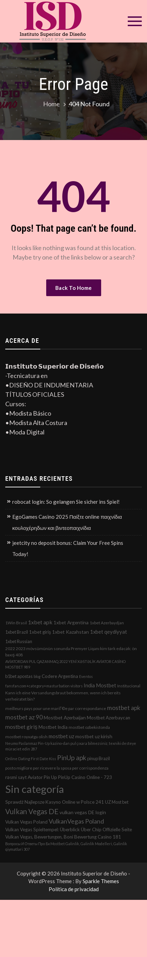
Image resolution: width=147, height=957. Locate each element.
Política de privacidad (74, 889)
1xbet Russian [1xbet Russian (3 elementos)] (18, 641)
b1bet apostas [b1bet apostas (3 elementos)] (19, 676)
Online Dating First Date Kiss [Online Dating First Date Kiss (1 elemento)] (30, 758)
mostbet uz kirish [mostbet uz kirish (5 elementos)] (93, 736)
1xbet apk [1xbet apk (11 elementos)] (40, 622)
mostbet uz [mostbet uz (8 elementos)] (61, 736)
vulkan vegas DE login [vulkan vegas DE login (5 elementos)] (82, 812)
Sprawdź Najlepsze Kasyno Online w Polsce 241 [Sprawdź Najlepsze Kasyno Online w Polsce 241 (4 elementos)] (54, 802)
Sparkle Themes (101, 881)
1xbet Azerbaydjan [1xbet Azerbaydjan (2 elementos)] (107, 622)
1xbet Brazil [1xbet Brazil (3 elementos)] (16, 632)
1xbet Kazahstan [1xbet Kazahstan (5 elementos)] (70, 632)
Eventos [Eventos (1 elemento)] (86, 676)
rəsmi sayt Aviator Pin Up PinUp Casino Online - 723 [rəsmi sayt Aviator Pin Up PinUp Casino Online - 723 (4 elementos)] (58, 777)
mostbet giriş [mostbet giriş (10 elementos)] (21, 727)
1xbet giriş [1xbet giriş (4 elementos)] (40, 632)
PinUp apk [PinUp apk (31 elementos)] (71, 758)
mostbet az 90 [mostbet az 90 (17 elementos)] (24, 717)
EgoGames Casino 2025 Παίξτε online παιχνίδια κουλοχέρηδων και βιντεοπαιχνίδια (67, 522)
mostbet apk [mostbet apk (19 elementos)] (123, 707)
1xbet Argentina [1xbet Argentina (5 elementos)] (71, 622)
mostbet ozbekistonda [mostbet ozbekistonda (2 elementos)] (89, 727)
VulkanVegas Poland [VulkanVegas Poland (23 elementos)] (76, 821)
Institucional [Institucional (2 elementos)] (128, 685)
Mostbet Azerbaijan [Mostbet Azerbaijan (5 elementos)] (65, 717)
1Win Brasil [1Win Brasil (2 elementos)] (16, 622)
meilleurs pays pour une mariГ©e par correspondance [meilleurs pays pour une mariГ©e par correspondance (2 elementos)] (55, 708)
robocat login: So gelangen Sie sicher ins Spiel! (66, 502)
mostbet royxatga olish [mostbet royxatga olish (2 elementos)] (26, 736)
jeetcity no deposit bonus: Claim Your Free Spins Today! (67, 548)
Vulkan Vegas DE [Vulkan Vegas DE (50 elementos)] (31, 811)
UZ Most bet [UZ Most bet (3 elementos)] (116, 802)
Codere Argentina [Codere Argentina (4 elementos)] (60, 676)
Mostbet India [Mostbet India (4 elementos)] (53, 727)
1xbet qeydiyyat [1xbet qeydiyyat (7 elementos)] (108, 631)
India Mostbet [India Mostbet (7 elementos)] (100, 685)
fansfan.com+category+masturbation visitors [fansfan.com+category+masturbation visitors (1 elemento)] (44, 686)
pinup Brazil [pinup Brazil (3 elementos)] (98, 758)
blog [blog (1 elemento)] (37, 676)
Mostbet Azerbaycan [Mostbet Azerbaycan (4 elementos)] (108, 717)
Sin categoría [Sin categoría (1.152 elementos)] (34, 789)
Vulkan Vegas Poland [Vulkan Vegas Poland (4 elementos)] (26, 822)
